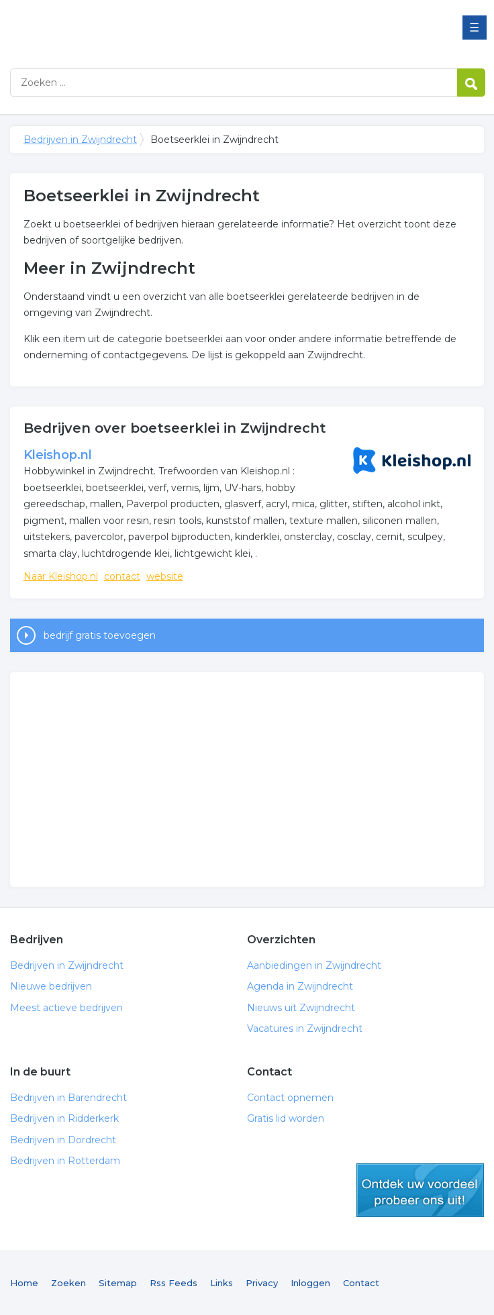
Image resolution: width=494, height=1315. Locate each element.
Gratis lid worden (285, 1118)
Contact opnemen (290, 1098)
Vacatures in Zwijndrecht (304, 1028)
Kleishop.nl (57, 455)
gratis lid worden (420, 1190)
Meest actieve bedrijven (66, 1008)
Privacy (262, 1282)
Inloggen (310, 1282)
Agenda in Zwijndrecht (300, 986)
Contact (361, 1282)
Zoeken (68, 1282)
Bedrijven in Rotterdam (65, 1161)
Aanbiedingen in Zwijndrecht (314, 965)
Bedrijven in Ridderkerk (64, 1118)
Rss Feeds (173, 1282)
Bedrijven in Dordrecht (63, 1140)
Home (24, 1282)
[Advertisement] (247, 780)
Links (221, 1282)
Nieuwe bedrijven (51, 986)
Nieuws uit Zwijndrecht (301, 1008)
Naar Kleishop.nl (60, 576)
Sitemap (118, 1282)
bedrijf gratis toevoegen (100, 635)
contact (122, 576)
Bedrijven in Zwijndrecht (178, 28)
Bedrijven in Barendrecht (68, 1098)
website (164, 576)
